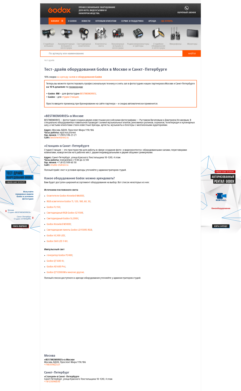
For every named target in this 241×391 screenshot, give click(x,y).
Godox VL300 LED (56, 235)
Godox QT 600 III (55, 261)
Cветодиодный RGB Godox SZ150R (65, 213)
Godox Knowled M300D (59, 224)
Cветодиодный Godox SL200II (62, 218)
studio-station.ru (59, 165)
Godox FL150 (53, 207)
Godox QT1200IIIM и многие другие (65, 272)
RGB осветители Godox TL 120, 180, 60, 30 (68, 201)
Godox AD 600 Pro (56, 267)
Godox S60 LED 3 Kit (57, 241)
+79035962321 (52, 365)
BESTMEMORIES (88, 94)
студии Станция (70, 97)
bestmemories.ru (59, 138)
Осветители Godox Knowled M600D (65, 196)
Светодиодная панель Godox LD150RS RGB (69, 230)
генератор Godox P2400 (59, 255)
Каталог (57, 21)
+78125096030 (52, 381)
